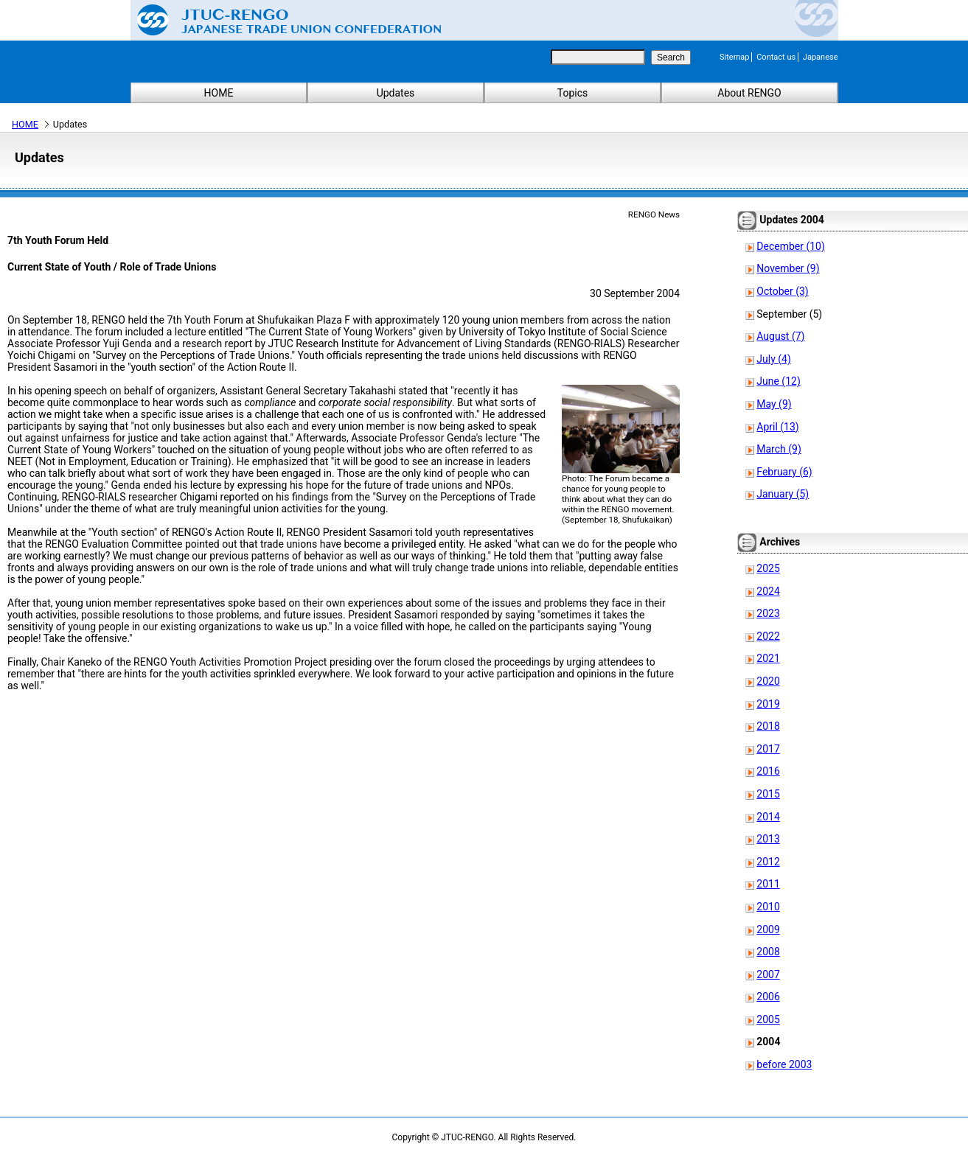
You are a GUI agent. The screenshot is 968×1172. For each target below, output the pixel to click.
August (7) (780, 336)
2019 (767, 704)
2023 (767, 613)
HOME (219, 93)
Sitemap (734, 57)
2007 (767, 974)
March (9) (778, 449)
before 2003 (784, 1064)
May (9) (773, 404)
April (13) (777, 427)
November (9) (787, 268)
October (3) (782, 291)
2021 (767, 658)
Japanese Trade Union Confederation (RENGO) (278, 19)
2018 (767, 726)
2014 (767, 817)
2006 (767, 996)
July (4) (773, 359)
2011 (767, 884)
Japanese (820, 57)
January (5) (782, 494)
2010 (767, 907)
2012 (767, 862)
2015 (767, 794)
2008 (767, 952)
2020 (767, 681)
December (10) (790, 246)
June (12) (778, 381)
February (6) (784, 472)
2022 (767, 636)
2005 (767, 1019)
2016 (767, 771)
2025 (767, 568)
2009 (767, 929)
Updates (396, 93)
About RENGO (749, 93)
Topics (572, 93)
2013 (767, 839)
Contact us (775, 57)
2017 (767, 749)
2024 (767, 591)
